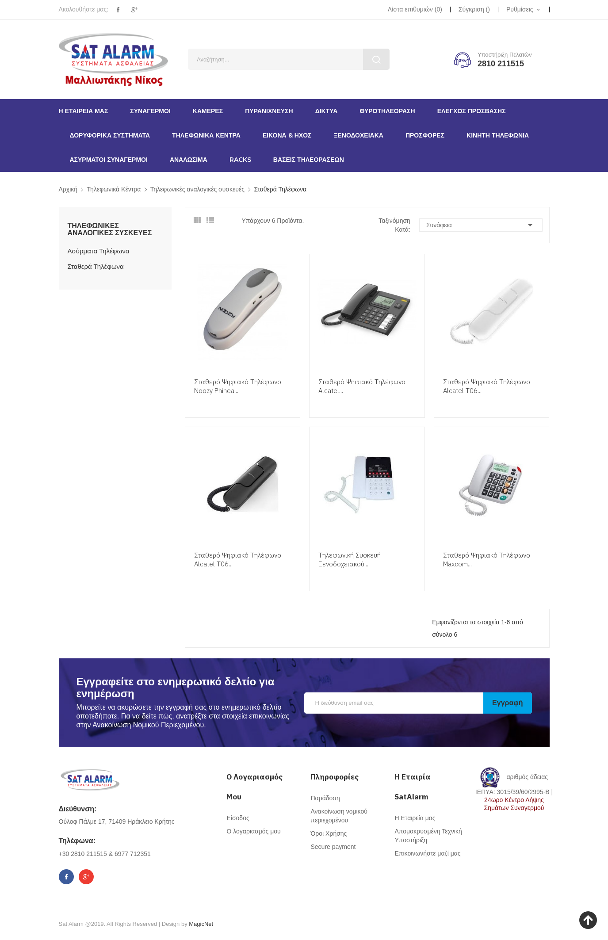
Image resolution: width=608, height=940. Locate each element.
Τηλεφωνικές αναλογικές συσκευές (110, 229)
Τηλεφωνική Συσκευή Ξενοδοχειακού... (349, 559)
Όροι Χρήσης (328, 833)
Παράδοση (325, 798)
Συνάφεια (480, 225)
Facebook (118, 10)
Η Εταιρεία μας (414, 818)
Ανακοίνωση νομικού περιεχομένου (338, 816)
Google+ (134, 10)
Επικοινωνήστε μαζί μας (427, 853)
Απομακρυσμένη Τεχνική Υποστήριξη (428, 836)
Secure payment (333, 846)
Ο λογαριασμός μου (253, 831)
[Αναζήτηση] (289, 59)
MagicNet (201, 924)
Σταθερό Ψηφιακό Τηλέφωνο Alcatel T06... (486, 386)
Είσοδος (237, 818)
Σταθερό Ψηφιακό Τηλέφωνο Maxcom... (486, 559)
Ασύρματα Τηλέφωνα (99, 251)
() (415, 9)
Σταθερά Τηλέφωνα (96, 266)
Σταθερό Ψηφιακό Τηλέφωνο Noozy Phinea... (237, 386)
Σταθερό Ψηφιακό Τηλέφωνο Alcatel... (361, 386)
